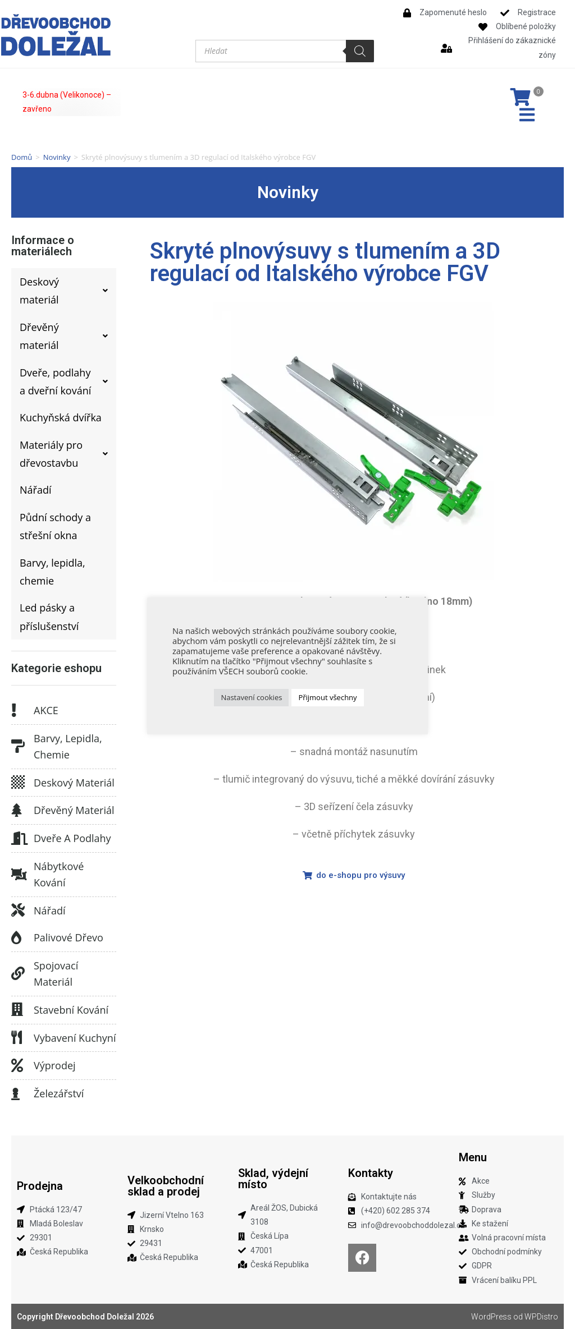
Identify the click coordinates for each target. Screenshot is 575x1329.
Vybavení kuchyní (75, 1038)
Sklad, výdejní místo (273, 1178)
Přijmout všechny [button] (327, 697)
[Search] (360, 51)
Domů (21, 157)
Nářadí (49, 910)
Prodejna (40, 1186)
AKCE (46, 710)
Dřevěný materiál (74, 810)
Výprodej (55, 1065)
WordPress (491, 1316)
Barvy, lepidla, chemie (68, 746)
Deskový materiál (74, 782)
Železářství (59, 1093)
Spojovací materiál (56, 973)
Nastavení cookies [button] (251, 697)
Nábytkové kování (59, 874)
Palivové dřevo (68, 937)
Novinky (57, 157)
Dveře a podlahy (72, 838)
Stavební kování (71, 1010)
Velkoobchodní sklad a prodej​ (165, 1186)
